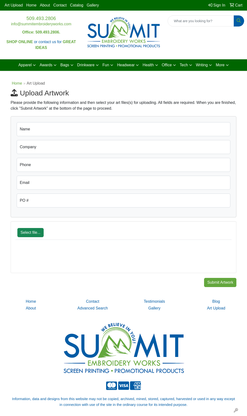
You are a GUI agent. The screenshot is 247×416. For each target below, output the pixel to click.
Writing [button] (202, 65)
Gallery (93, 5)
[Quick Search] (201, 21)
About (45, 5)
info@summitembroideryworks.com (41, 24)
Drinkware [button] (86, 65)
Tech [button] (184, 65)
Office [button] (167, 65)
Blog (216, 301)
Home (31, 5)
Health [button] (148, 65)
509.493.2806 (41, 18)
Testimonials (154, 301)
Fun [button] (106, 65)
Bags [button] (64, 65)
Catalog (76, 5)
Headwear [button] (126, 65)
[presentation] (52, 258)
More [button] (220, 65)
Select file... (31, 232)
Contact (60, 5)
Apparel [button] (25, 65)
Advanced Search (92, 308)
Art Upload (14, 5)
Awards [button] (46, 65)
